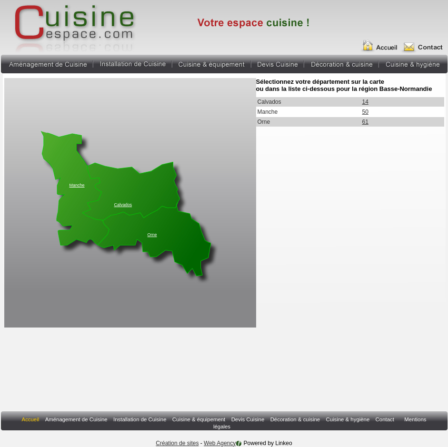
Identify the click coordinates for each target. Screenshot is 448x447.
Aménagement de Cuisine (46, 62)
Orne (152, 234)
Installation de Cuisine (132, 62)
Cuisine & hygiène (413, 62)
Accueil (382, 41)
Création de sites (177, 443)
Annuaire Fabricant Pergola (73, 26)
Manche (77, 185)
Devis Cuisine (277, 62)
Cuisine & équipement (211, 62)
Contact (385, 419)
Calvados (123, 204)
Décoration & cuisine (341, 62)
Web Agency (220, 443)
